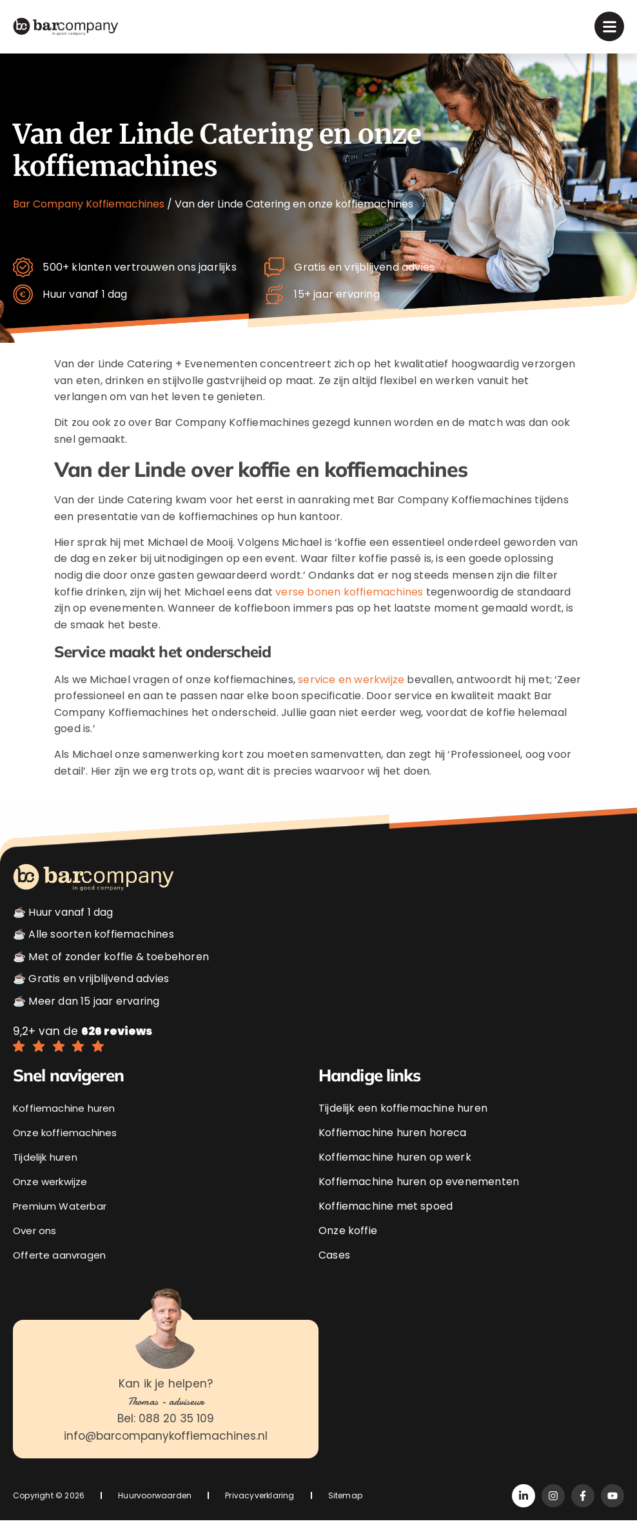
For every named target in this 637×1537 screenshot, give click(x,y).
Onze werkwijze (53, 1198)
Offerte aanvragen (62, 1271)
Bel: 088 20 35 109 (165, 1436)
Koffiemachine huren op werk (394, 1173)
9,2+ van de (82, 1048)
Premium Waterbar (63, 1222)
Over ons (36, 1247)
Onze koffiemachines (67, 1149)
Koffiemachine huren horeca (392, 1149)
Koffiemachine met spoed (385, 1222)
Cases (334, 1271)
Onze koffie (347, 1247)
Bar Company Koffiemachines (88, 204)
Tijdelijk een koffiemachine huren (402, 1124)
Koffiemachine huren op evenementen (418, 1198)
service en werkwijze (351, 696)
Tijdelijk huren (48, 1173)
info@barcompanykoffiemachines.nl (166, 1453)
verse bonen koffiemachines (349, 608)
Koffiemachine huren (67, 1124)
